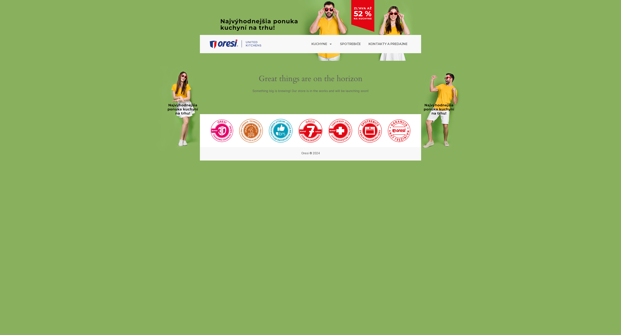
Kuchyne (321, 44)
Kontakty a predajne (388, 44)
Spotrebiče (350, 44)
